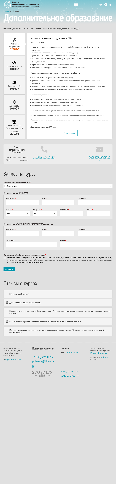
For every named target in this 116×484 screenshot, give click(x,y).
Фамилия (11, 201)
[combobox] (58, 188)
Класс (9, 212)
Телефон (64, 212)
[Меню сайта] (76, 4)
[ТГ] (105, 4)
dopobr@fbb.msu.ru (99, 160)
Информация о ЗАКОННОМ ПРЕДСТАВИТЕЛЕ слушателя (28, 226)
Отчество (82, 201)
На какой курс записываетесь (17, 184)
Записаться (69, 135)
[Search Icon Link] (110, 5)
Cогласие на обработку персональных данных (25, 257)
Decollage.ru (104, 358)
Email (90, 212)
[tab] (14, 46)
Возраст (37, 212)
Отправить (9, 271)
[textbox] (56, 188)
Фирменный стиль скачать (13, 361)
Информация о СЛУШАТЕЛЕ (16, 195)
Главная (7, 13)
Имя (44, 201)
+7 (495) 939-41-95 (42, 358)
